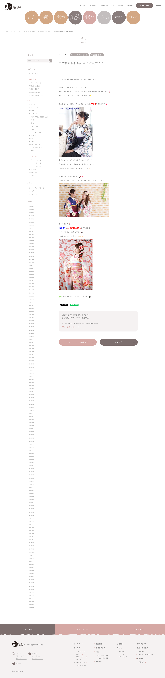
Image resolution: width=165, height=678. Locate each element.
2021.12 (31, 370)
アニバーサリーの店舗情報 (77, 342)
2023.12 (31, 296)
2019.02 (31, 475)
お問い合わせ (142, 644)
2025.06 (31, 241)
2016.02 (31, 586)
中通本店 (34, 653)
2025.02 (31, 253)
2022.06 (31, 351)
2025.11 (31, 225)
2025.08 (31, 234)
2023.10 (31, 302)
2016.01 (31, 589)
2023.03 (31, 324)
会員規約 (141, 651)
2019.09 (31, 453)
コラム (119, 648)
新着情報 (120, 6)
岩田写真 (18, 663)
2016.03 (31, 583)
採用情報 (130, 6)
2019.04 (31, 469)
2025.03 (31, 250)
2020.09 (31, 416)
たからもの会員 (142, 648)
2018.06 (31, 500)
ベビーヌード (33, 120)
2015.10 (31, 598)
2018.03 (31, 509)
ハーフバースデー (34, 114)
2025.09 (31, 231)
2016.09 (31, 564)
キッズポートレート (35, 163)
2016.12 (31, 555)
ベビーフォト (33, 123)
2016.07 (31, 571)
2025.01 (31, 256)
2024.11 (31, 262)
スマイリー (32, 191)
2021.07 (31, 385)
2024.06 (31, 277)
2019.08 (31, 456)
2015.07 (31, 607)
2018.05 (31, 503)
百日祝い (32, 151)
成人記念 (32, 175)
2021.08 (31, 382)
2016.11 (31, 558)
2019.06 (31, 463)
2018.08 (31, 493)
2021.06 (31, 389)
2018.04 (31, 506)
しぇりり (18, 653)
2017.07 (31, 533)
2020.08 (31, 419)
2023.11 (31, 299)
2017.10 (31, 524)
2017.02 (31, 549)
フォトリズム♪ (80, 662)
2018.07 (31, 497)
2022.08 (31, 345)
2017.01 (31, 552)
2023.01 (31, 330)
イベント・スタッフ (35, 83)
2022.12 (31, 333)
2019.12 (31, 444)
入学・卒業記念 (34, 172)
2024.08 (31, 271)
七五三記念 (32, 135)
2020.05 (31, 429)
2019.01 (31, 478)
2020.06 (31, 426)
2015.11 (31, 595)
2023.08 (31, 308)
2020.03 (31, 435)
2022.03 (31, 361)
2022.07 (31, 348)
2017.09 (31, 527)
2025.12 (31, 222)
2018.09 (31, 490)
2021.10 (31, 376)
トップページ (78, 644)
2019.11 (31, 447)
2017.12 (31, 518)
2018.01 (31, 515)
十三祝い (32, 141)
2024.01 (31, 293)
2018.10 (31, 487)
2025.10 (31, 228)
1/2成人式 (32, 104)
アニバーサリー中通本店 (36, 188)
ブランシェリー (34, 194)
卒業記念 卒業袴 (34, 89)
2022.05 (31, 355)
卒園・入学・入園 (34, 145)
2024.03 (31, 287)
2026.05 (31, 207)
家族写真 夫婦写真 (34, 92)
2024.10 (31, 265)
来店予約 (145, 5)
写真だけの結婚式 (34, 86)
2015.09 (31, 601)
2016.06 (31, 574)
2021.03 (31, 398)
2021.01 (31, 404)
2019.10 (31, 450)
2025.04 (31, 247)
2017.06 (31, 537)
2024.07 (31, 274)
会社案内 (141, 662)
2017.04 (31, 543)
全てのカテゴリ (34, 74)
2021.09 (31, 379)
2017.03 (31, 546)
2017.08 (31, 530)
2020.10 (31, 413)
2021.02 (31, 401)
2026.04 (31, 210)
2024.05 (31, 281)
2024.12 (31, 259)
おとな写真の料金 (102, 655)
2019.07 (31, 459)
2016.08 (31, 567)
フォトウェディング (35, 166)
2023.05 (31, 318)
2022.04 (31, 358)
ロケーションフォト (35, 132)
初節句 (31, 138)
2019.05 (31, 466)
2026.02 (31, 216)
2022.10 (31, 339)
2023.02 (31, 327)
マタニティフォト (34, 126)
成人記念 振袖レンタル (36, 95)
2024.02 (31, 290)
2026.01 (31, 219)
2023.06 (31, 315)
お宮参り (32, 111)
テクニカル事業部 (80, 665)
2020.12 (31, 407)
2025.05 (31, 244)
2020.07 (31, 422)
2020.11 (31, 410)
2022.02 (31, 364)
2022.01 (31, 367)
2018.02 (31, 512)
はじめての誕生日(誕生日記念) (38, 117)
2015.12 (31, 592)
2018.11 (31, 484)
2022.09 (31, 342)
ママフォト (32, 129)
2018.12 (31, 481)
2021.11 (31, 373)
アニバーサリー (80, 651)
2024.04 (31, 284)
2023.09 (31, 305)
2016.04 (31, 580)
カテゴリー (78, 648)
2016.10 (31, 561)
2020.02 (31, 438)
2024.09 (31, 268)
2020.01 (31, 441)
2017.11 (31, 521)
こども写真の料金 (102, 658)
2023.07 (31, 311)
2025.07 (31, 237)
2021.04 (31, 395)
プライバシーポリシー (145, 654)
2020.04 (31, 432)
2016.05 (31, 577)
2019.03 (31, 472)
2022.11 (31, 336)
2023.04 (31, 321)
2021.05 (31, 392)
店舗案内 (93, 6)
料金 (112, 6)
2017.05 (31, 540)
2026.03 (31, 213)
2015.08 (31, 604)
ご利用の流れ (103, 6)
